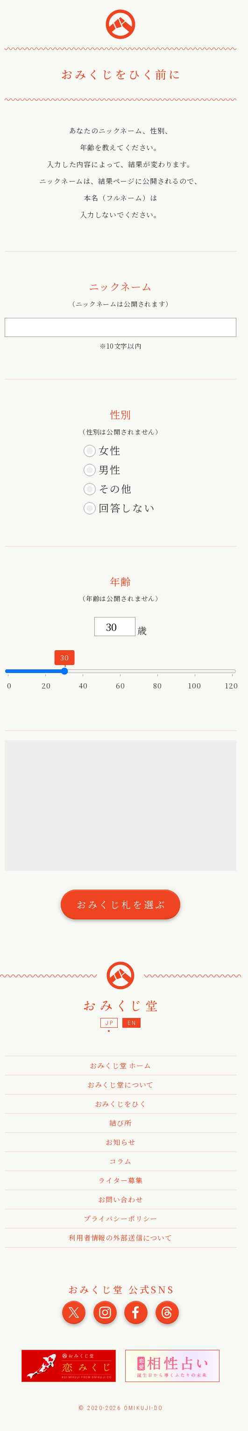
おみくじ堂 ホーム (120, 1065)
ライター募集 (120, 1180)
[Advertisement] (124, 805)
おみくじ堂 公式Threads (167, 1312)
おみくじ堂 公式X (73, 1312)
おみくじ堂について (120, 1084)
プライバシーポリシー (121, 1218)
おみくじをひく (121, 1103)
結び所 (120, 1123)
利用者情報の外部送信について (120, 1237)
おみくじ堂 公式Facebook (136, 1312)
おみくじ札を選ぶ (121, 904)
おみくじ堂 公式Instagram (105, 1312)
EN (132, 1023)
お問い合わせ (120, 1199)
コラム (120, 1161)
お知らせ (120, 1142)
